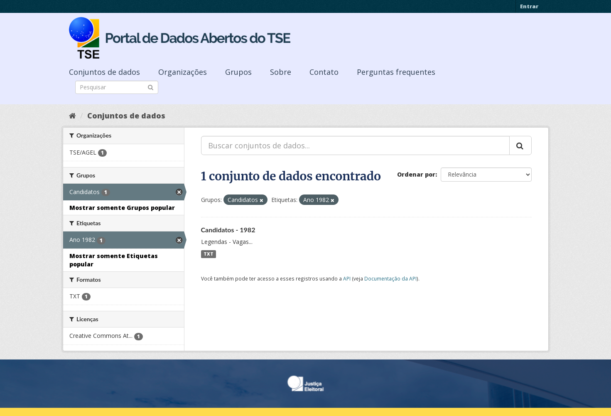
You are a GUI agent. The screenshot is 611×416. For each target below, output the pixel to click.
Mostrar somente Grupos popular (122, 208)
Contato (324, 72)
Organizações (182, 72)
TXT (208, 254)
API (347, 278)
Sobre (280, 72)
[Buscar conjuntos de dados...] (355, 145)
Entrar (529, 6)
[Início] (72, 116)
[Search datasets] (116, 87)
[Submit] (150, 86)
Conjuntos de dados (104, 72)
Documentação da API (390, 278)
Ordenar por (416, 174)
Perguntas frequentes (396, 72)
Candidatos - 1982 (228, 230)
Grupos (238, 72)
